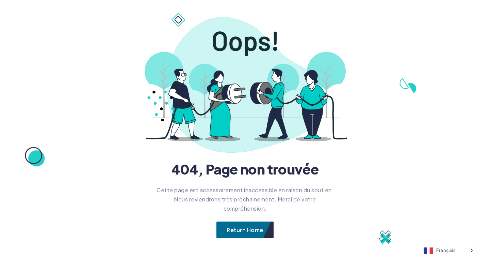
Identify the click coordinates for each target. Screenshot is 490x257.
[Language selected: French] (448, 250)
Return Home (245, 229)
